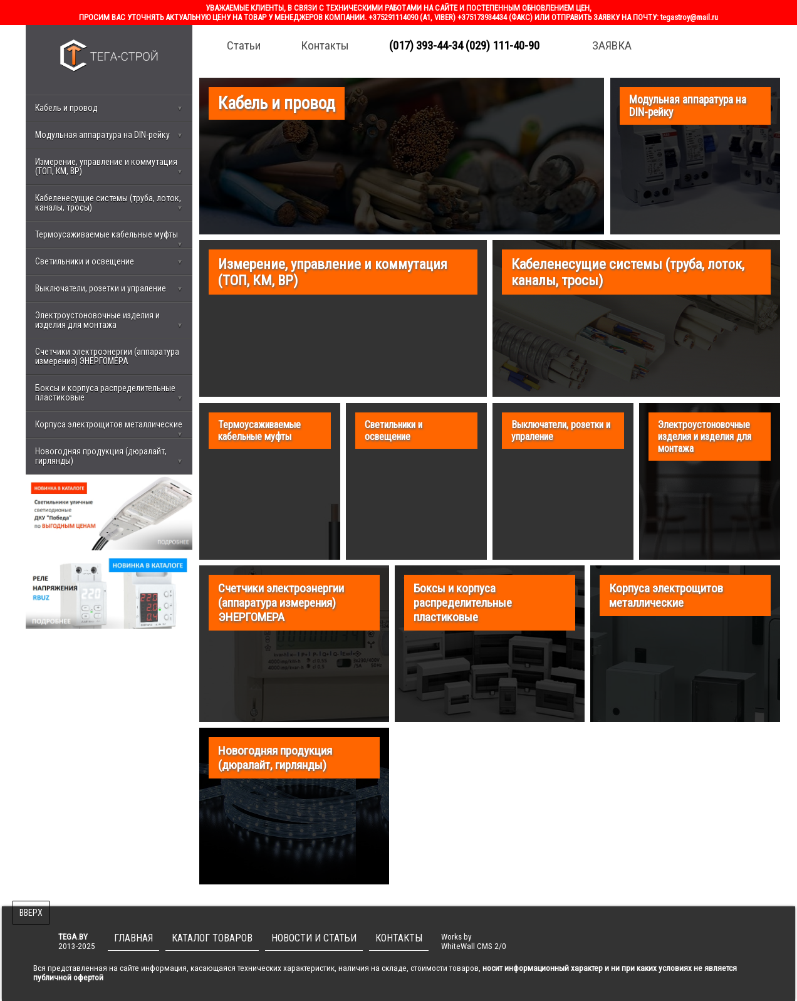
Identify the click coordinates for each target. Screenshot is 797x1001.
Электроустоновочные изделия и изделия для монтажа (109, 320)
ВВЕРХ (31, 913)
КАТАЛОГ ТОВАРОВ (212, 938)
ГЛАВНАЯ (133, 938)
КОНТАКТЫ (398, 938)
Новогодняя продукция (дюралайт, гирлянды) (109, 456)
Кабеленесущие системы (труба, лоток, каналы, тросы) (109, 202)
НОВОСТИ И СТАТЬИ (314, 938)
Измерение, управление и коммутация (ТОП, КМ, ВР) (109, 166)
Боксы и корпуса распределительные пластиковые (109, 392)
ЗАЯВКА (612, 45)
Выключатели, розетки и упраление (109, 288)
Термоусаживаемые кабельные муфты (109, 238)
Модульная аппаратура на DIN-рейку (109, 135)
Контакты (325, 45)
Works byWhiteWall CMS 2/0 (473, 941)
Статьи (244, 45)
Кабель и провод (109, 108)
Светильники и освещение (109, 261)
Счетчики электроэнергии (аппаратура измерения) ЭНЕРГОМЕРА (107, 356)
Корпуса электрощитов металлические (109, 428)
